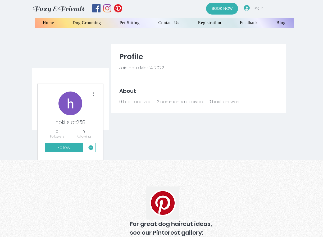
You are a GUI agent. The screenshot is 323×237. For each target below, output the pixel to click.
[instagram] (107, 8)
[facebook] (96, 8)
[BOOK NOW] (222, 9)
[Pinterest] (162, 203)
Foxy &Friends (58, 8)
